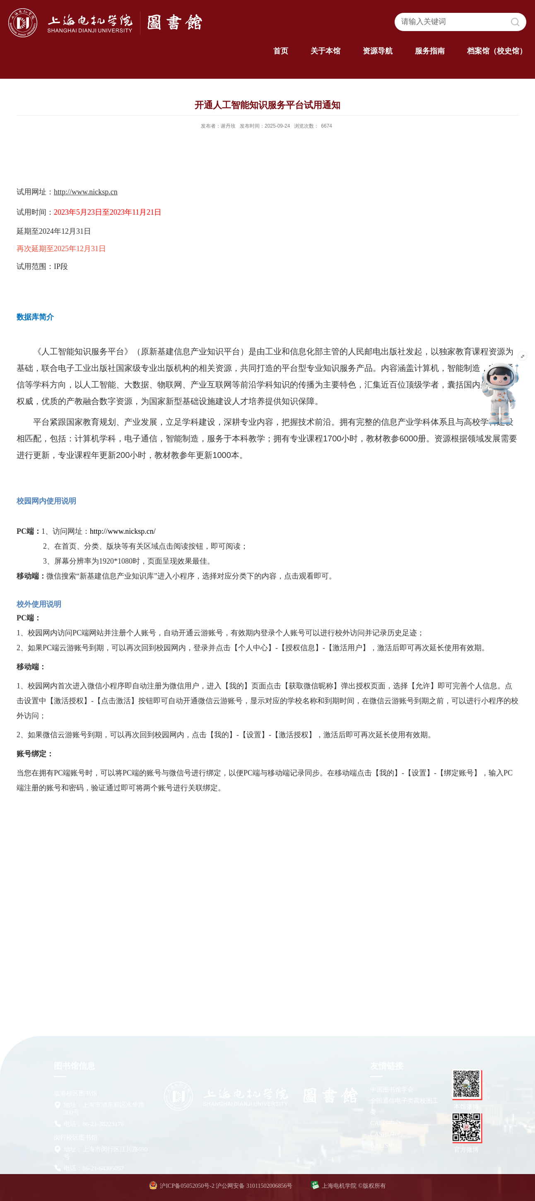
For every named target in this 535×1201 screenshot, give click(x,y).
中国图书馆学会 (392, 1089)
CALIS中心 (385, 1123)
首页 (280, 51)
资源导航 (378, 51)
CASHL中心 (386, 1134)
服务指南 (430, 51)
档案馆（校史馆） (497, 51)
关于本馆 (325, 51)
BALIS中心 (385, 1145)
